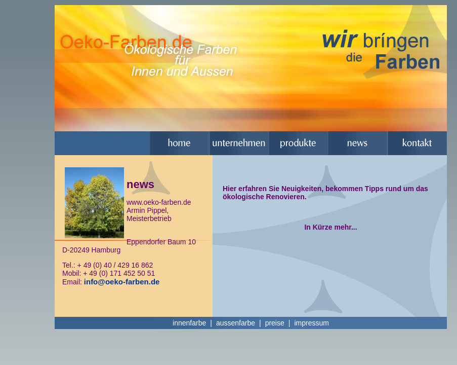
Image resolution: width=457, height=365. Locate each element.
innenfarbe (189, 323)
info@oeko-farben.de (122, 281)
